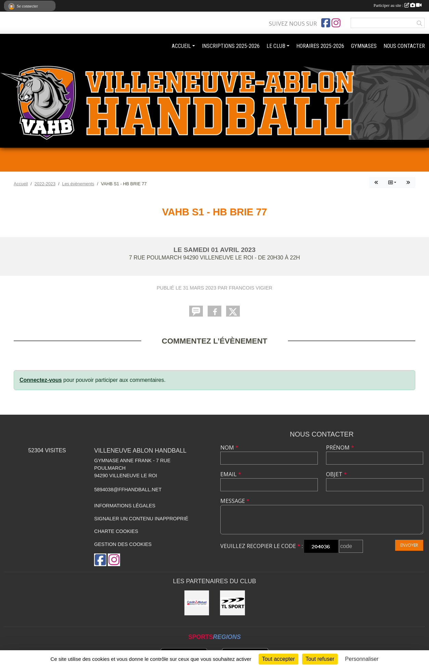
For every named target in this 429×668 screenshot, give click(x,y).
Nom (229, 447)
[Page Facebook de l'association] (325, 23)
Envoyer (409, 545)
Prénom (340, 447)
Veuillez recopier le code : (261, 546)
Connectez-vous (41, 380)
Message (234, 501)
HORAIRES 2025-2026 (320, 46)
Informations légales (124, 505)
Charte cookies (116, 531)
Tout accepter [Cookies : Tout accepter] (278, 659)
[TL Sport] (232, 602)
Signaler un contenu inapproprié (141, 518)
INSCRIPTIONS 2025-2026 (231, 46)
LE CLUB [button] (275, 46)
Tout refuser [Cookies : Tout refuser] (320, 659)
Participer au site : (397, 5)
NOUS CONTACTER (404, 46)
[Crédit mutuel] (196, 602)
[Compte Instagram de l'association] (336, 23)
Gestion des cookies (123, 544)
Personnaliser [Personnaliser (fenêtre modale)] (362, 659)
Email (230, 474)
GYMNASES (364, 46)
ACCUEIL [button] (181, 46)
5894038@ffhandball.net (127, 489)
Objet (336, 474)
